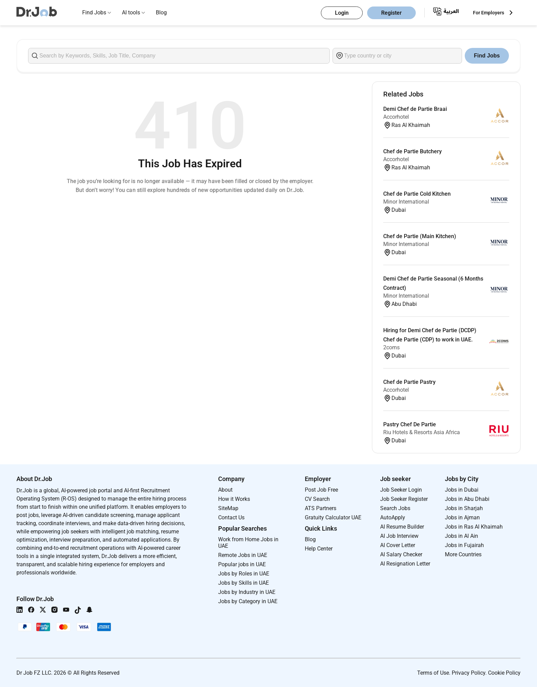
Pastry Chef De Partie (409, 424)
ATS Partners (320, 508)
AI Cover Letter (397, 545)
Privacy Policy (468, 673)
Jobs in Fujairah (464, 545)
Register (391, 13)
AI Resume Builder (402, 526)
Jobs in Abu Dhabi (467, 499)
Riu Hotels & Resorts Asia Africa (421, 432)
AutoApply (392, 517)
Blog (161, 12)
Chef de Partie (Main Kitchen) (419, 236)
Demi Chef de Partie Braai (415, 109)
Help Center (319, 548)
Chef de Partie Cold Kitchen (417, 194)
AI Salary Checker (401, 554)
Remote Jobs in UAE (242, 555)
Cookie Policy (504, 673)
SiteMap (228, 508)
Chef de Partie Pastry (409, 382)
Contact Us (231, 517)
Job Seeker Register (404, 499)
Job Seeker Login (401, 490)
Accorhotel (396, 117)
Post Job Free (321, 490)
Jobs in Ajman (462, 517)
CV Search (317, 499)
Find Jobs (94, 12)
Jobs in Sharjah (464, 508)
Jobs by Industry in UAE (246, 592)
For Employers (488, 12)
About (225, 490)
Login (342, 13)
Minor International (406, 201)
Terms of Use (433, 673)
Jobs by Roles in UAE (243, 573)
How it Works (234, 499)
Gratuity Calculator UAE (333, 517)
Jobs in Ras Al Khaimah (474, 526)
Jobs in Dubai (461, 490)
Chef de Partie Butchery (412, 151)
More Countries (463, 554)
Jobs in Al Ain (461, 536)
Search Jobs (395, 508)
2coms (391, 347)
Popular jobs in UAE (242, 564)
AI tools (131, 12)
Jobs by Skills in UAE (243, 583)
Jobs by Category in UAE (247, 601)
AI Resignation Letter (405, 563)
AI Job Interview (399, 536)
